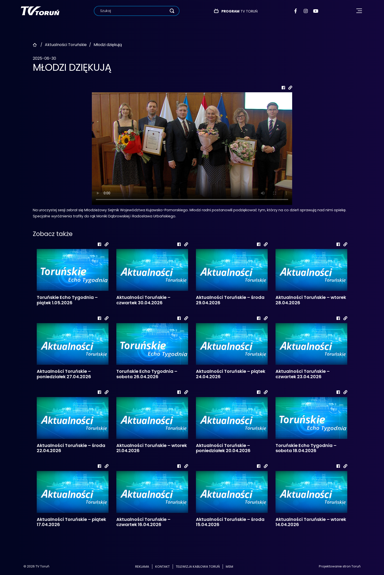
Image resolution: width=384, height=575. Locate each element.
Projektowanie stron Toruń (339, 566)
